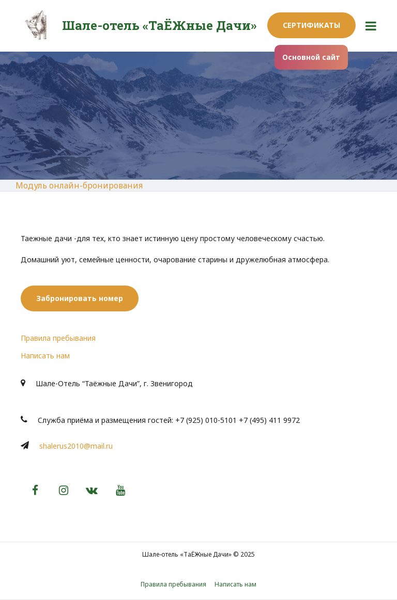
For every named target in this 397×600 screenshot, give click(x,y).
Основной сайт (311, 57)
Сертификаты (311, 25)
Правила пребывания (58, 338)
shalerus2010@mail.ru (76, 446)
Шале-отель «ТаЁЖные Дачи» (159, 25)
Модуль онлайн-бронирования (79, 185)
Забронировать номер (79, 298)
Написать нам (45, 355)
